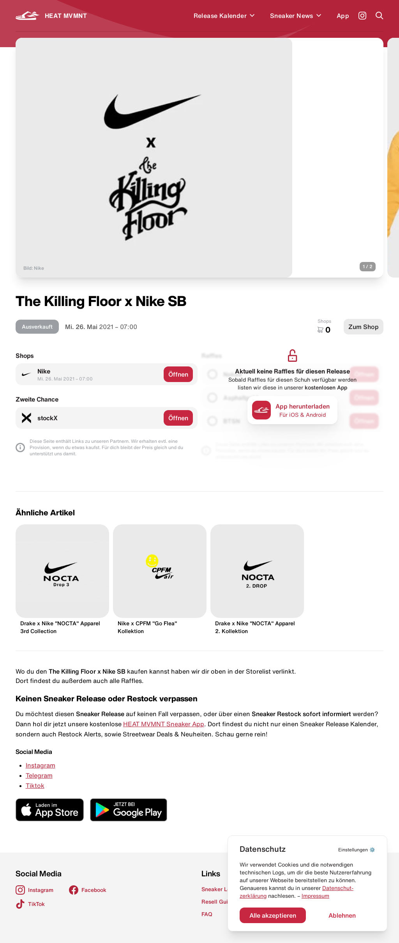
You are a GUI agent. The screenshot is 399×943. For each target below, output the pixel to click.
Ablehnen (342, 915)
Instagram (40, 765)
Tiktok (35, 785)
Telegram (39, 775)
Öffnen (178, 374)
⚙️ (356, 849)
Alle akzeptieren (272, 915)
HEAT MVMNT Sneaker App (163, 724)
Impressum (315, 896)
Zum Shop (363, 327)
